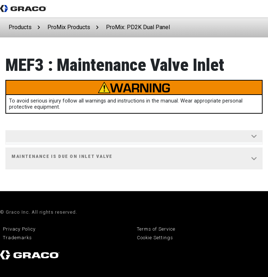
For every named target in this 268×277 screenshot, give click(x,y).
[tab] (134, 138)
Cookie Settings (155, 237)
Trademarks (17, 237)
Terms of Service (156, 229)
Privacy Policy (19, 229)
